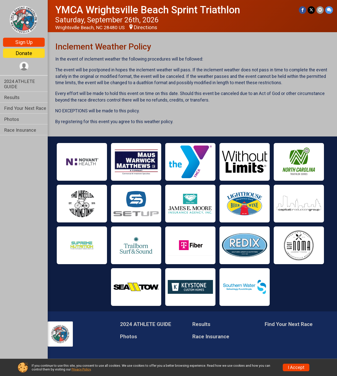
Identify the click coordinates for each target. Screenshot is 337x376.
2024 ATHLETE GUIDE (19, 84)
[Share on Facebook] (302, 10)
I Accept (296, 367)
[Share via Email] (320, 10)
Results (12, 97)
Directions (145, 27)
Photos (11, 119)
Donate (24, 53)
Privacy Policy (81, 369)
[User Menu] (24, 66)
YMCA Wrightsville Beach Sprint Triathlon (147, 10)
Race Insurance (20, 130)
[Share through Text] (329, 10)
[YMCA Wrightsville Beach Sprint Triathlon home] (23, 19)
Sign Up (24, 42)
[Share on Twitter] (311, 10)
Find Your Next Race (25, 108)
